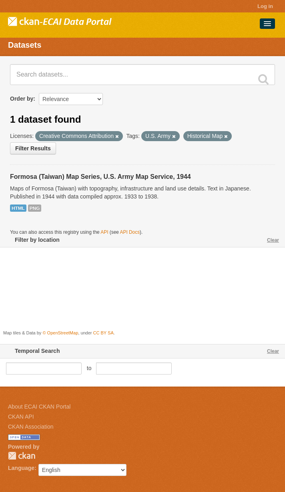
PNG (35, 208)
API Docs (130, 232)
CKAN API (21, 416)
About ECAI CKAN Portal (39, 406)
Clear (273, 240)
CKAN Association (31, 426)
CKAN (21, 456)
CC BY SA (103, 332)
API (104, 232)
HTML (18, 208)
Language (21, 468)
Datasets (24, 44)
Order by (21, 98)
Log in (265, 6)
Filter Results (33, 148)
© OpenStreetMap (60, 332)
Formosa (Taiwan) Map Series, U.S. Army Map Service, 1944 (100, 176)
